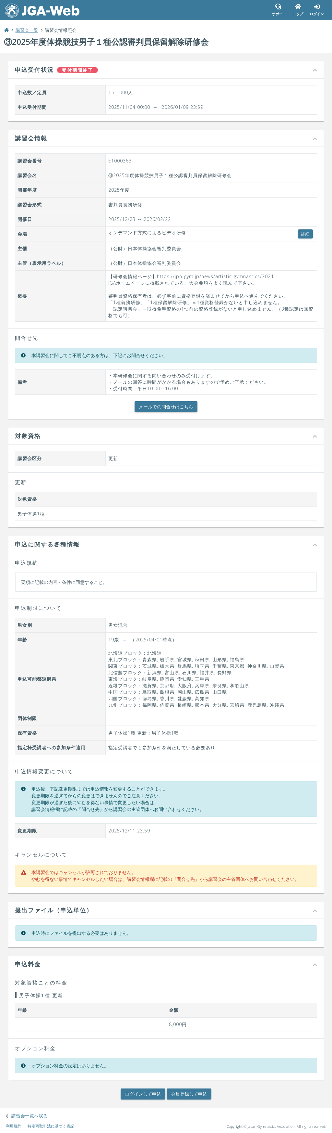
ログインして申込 (143, 1094)
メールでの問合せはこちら (166, 407)
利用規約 (16, 1126)
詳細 (302, 234)
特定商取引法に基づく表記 (53, 1126)
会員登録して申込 (189, 1094)
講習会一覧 (30, 31)
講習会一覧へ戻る (32, 1116)
